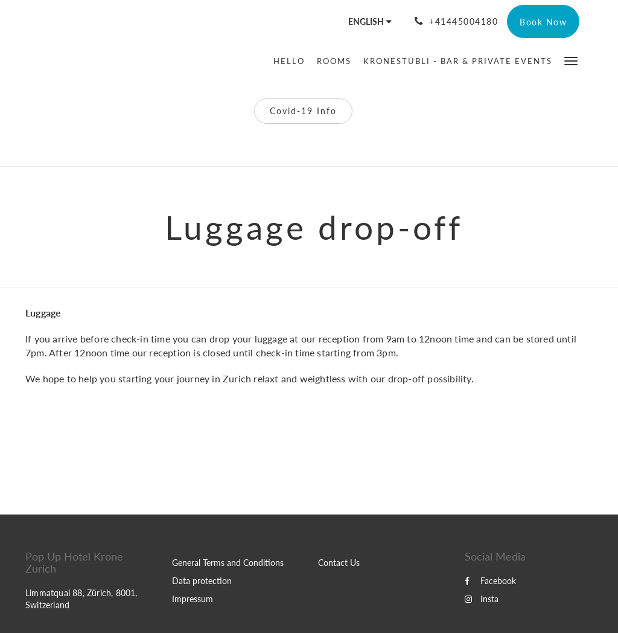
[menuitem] (292, 61)
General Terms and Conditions (228, 562)
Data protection (202, 581)
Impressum (192, 599)
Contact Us (339, 562)
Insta (482, 599)
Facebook (490, 581)
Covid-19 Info (303, 111)
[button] (571, 60)
